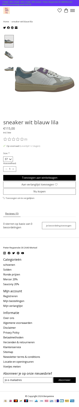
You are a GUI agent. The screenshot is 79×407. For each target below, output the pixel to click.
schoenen (9, 264)
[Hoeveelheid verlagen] (6, 169)
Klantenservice (12, 347)
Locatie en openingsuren (18, 361)
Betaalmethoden (13, 337)
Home (6, 21)
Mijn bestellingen (13, 301)
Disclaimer (9, 327)
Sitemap (8, 352)
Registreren (10, 296)
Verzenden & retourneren (19, 342)
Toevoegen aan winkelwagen (39, 177)
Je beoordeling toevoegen (58, 225)
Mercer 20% (10, 279)
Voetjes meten (12, 366)
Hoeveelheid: (9, 163)
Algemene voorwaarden (17, 322)
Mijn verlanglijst (13, 305)
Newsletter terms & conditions (21, 356)
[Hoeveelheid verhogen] (13, 169)
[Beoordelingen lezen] (13, 139)
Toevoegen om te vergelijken (18, 197)
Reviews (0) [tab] (12, 213)
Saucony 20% (11, 284)
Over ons (8, 318)
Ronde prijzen (11, 274)
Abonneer (64, 380)
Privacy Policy (11, 332)
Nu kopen (39, 191)
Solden (7, 269)
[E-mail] (28, 380)
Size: (6, 152)
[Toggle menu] (72, 10)
